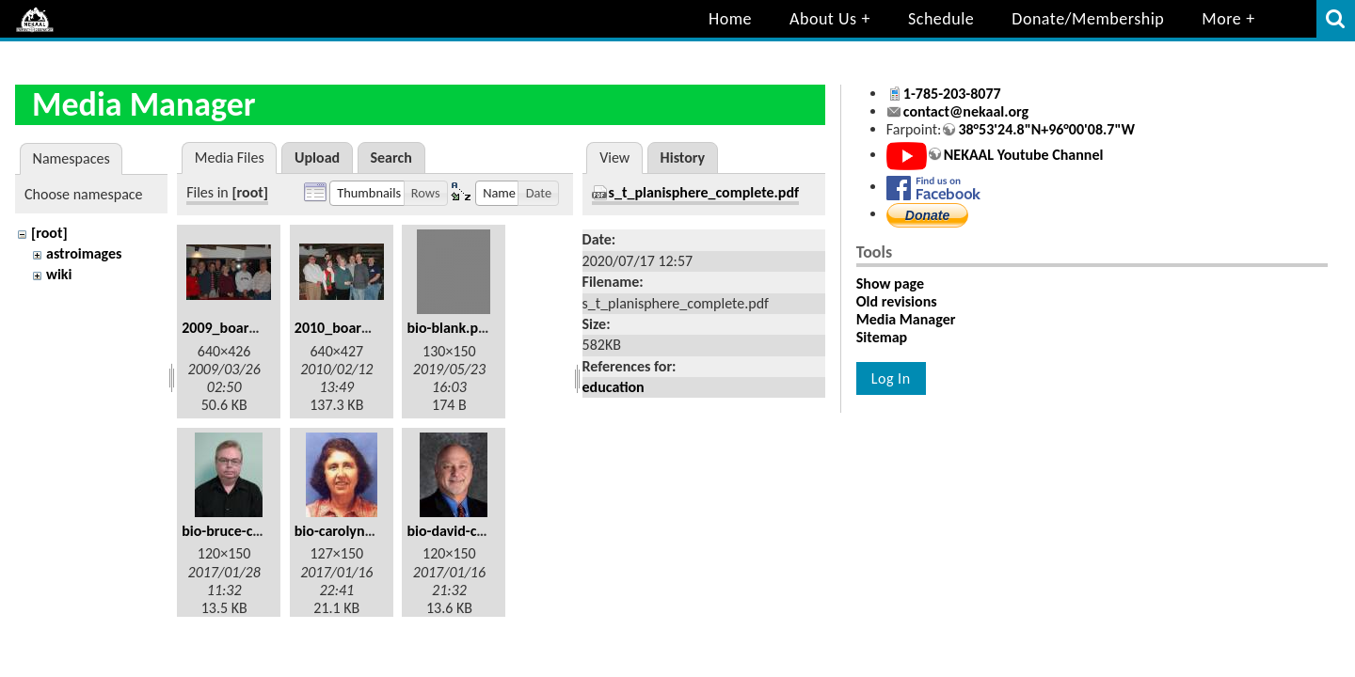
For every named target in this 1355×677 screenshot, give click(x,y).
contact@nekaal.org (965, 111)
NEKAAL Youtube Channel (1024, 155)
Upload (317, 157)
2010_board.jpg (343, 328)
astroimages (83, 253)
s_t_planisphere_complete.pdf (704, 192)
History (683, 157)
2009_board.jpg (230, 328)
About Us (823, 18)
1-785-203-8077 (952, 93)
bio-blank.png (449, 328)
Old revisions (896, 301)
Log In (891, 378)
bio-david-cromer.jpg (471, 531)
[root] (49, 233)
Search (391, 157)
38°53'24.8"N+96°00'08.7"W (1046, 129)
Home (730, 18)
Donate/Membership (1088, 18)
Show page (890, 283)
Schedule (941, 18)
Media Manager (906, 319)
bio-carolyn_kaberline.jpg (374, 531)
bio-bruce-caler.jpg (240, 531)
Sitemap (881, 337)
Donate (927, 215)
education (613, 387)
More (1221, 18)
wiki (59, 274)
